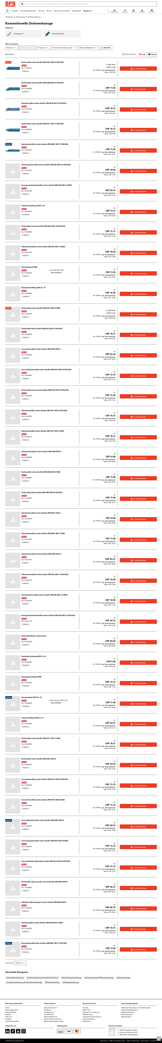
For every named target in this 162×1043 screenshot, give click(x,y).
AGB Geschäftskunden (117, 1041)
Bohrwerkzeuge (127, 1014)
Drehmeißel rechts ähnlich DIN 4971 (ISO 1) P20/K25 (42, 124)
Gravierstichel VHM (29, 267)
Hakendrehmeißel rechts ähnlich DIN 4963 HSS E (41, 554)
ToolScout (47, 1010)
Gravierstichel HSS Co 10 (31, 697)
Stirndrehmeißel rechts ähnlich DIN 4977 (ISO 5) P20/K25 (44, 411)
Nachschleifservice (50, 1017)
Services (41, 11)
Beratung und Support (62, 11)
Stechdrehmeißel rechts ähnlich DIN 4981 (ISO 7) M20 (43, 533)
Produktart (43, 48)
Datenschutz (145, 1041)
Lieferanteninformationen (92, 1017)
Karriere (8, 1014)
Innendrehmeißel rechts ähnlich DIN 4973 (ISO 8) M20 (43, 800)
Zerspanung (20, 17)
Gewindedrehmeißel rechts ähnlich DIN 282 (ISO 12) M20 (44, 595)
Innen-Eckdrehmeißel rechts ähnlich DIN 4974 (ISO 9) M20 (44, 841)
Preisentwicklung (89, 1019)
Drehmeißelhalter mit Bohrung (33, 636)
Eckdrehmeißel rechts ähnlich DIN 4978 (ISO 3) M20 (42, 923)
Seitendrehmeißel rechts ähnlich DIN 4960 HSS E (41, 451)
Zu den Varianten (138, 69)
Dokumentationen (50, 1008)
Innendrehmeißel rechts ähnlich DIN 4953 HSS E (41, 349)
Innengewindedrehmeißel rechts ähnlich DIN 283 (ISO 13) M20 (46, 185)
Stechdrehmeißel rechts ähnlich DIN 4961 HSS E (41, 513)
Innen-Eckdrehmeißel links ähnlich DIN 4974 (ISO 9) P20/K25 (45, 861)
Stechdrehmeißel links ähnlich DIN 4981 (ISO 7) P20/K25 (44, 943)
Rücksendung (87, 1014)
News (7, 1008)
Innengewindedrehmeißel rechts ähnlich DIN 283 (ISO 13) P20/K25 (48, 615)
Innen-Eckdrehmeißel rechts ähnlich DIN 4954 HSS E (42, 820)
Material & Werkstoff (88, 48)
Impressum (104, 1041)
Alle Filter (106, 48)
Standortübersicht (11, 1010)
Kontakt (85, 1008)
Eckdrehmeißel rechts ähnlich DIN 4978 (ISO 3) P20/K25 (43, 103)
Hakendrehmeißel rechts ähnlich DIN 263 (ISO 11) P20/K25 (44, 574)
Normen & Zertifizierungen (64, 48)
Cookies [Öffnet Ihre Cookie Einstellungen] (153, 1041)
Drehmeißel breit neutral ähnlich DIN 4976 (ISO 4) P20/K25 (45, 390)
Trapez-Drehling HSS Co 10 (32, 718)
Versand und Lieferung (91, 1012)
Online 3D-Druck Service (52, 1019)
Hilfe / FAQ (86, 1010)
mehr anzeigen (56, 272)
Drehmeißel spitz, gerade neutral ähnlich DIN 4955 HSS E (44, 882)
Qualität (8, 1019)
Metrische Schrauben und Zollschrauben (136, 1008)
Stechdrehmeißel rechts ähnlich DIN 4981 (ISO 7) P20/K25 (44, 144)
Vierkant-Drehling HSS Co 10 (33, 206)
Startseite (9, 17)
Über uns (8, 1017)
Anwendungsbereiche (28, 11)
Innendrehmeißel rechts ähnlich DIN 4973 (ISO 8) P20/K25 (44, 779)
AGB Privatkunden (133, 1041)
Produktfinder (49, 1014)
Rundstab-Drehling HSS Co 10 (33, 656)
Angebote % (87, 11)
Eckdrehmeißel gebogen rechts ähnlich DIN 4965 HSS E (44, 902)
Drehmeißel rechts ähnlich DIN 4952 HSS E (38, 759)
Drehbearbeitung (34, 17)
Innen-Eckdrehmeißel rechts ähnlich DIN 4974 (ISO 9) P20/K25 (46, 370)
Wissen (49, 11)
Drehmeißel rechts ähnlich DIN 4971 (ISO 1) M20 (40, 738)
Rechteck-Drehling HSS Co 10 (33, 288)
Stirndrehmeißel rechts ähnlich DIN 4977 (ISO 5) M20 (42, 431)
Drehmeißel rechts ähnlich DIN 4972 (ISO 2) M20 (40, 308)
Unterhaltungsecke (12, 1021)
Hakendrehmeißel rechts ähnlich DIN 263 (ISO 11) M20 (43, 247)
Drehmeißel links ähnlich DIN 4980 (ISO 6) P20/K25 (41, 492)
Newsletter (87, 1021)
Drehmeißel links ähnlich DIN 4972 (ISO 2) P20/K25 (41, 329)
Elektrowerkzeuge (127, 1012)
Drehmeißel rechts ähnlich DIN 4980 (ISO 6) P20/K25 (42, 83)
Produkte (15, 11)
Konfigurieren (49, 1012)
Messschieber (126, 1017)
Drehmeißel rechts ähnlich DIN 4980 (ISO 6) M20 (40, 472)
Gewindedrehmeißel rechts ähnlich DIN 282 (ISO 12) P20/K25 (46, 165)
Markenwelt (76, 11)
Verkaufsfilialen (10, 1012)
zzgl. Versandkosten (108, 70)
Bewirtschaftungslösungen (53, 1021)
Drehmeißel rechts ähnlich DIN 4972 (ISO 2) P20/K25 (42, 62)
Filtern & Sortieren (11, 44)
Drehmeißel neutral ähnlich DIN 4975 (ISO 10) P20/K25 (43, 226)
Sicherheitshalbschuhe (129, 1010)
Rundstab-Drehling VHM (31, 677)
